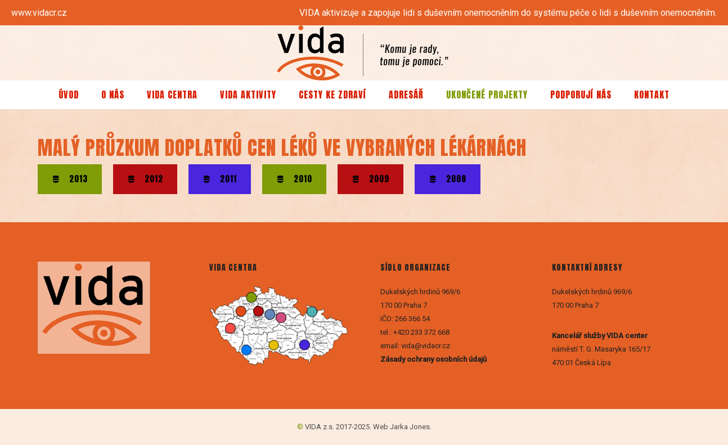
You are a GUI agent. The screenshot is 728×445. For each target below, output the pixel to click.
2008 (447, 178)
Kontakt (651, 94)
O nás (112, 94)
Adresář (406, 94)
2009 (370, 178)
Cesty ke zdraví (332, 94)
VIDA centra (172, 94)
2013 (70, 178)
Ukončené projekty (487, 94)
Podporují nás (581, 94)
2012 (145, 178)
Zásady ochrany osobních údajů (434, 359)
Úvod (69, 94)
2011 (220, 178)
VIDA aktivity (248, 94)
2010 (294, 178)
